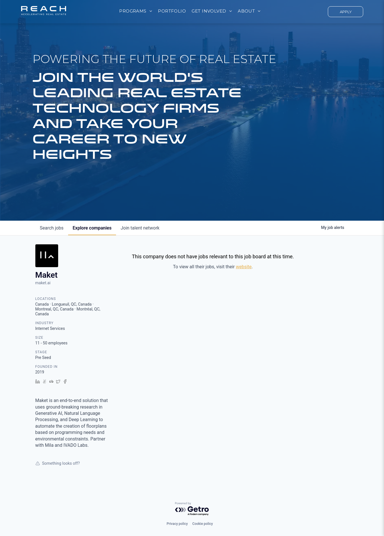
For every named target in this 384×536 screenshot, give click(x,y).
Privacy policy (177, 524)
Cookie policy (202, 524)
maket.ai (43, 283)
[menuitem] (135, 11)
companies (92, 228)
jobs (52, 228)
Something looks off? (57, 463)
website (243, 266)
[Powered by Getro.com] (192, 509)
